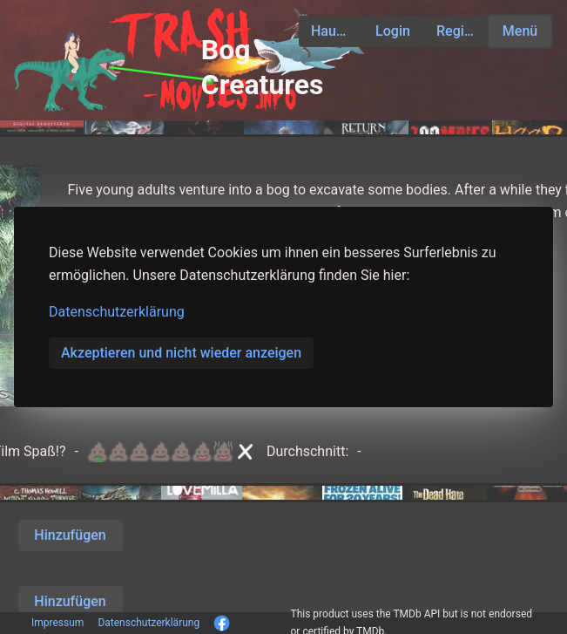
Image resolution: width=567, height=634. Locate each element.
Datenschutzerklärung (117, 311)
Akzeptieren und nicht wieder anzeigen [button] (181, 352)
